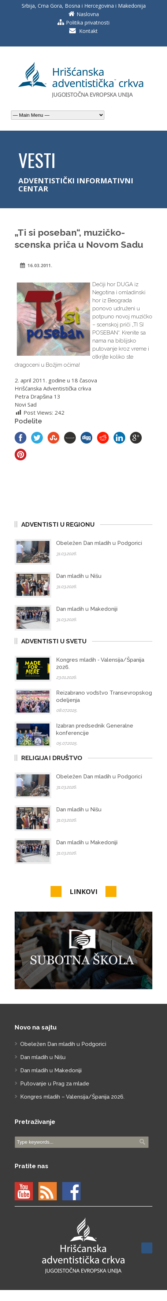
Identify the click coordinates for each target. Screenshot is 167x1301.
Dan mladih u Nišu (78, 576)
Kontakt (88, 30)
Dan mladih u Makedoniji (87, 609)
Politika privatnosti (88, 22)
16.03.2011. (39, 265)
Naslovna (88, 14)
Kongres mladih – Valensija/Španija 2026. (72, 1096)
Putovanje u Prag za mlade (54, 1083)
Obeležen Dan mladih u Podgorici (99, 543)
